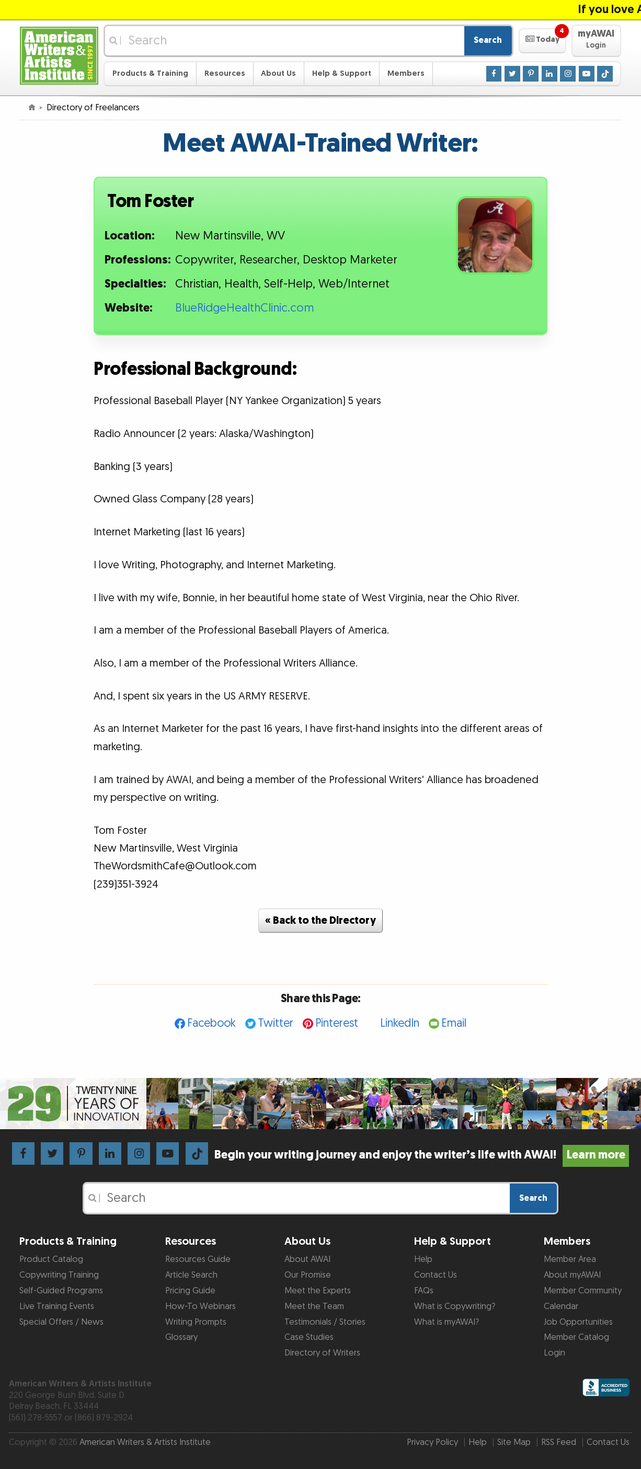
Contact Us (435, 1275)
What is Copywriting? (454, 1306)
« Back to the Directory (320, 920)
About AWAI (307, 1259)
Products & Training (150, 73)
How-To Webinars (200, 1306)
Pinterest (336, 1023)
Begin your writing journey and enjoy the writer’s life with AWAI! (421, 1155)
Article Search (191, 1275)
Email (453, 1023)
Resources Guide (198, 1259)
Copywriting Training (59, 1275)
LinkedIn (399, 1023)
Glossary (181, 1337)
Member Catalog (576, 1337)
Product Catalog (51, 1259)
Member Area (570, 1259)
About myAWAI (572, 1275)
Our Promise (307, 1275)
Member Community (583, 1290)
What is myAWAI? (446, 1322)
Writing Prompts (195, 1322)
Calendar (561, 1306)
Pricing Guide (190, 1290)
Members (406, 73)
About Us (278, 73)
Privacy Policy (432, 1442)
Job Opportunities (578, 1322)
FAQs (423, 1290)
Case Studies (309, 1337)
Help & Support (341, 73)
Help (423, 1259)
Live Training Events (56, 1306)
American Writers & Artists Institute (145, 1442)
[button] (542, 40)
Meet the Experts (317, 1290)
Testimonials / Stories (324, 1322)
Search (488, 40)
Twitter (275, 1023)
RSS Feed (558, 1442)
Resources (224, 73)
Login (554, 1353)
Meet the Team (314, 1306)
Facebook (211, 1023)
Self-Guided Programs (61, 1290)
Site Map (514, 1442)
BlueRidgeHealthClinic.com (244, 308)
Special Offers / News (61, 1322)
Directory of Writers (322, 1353)
